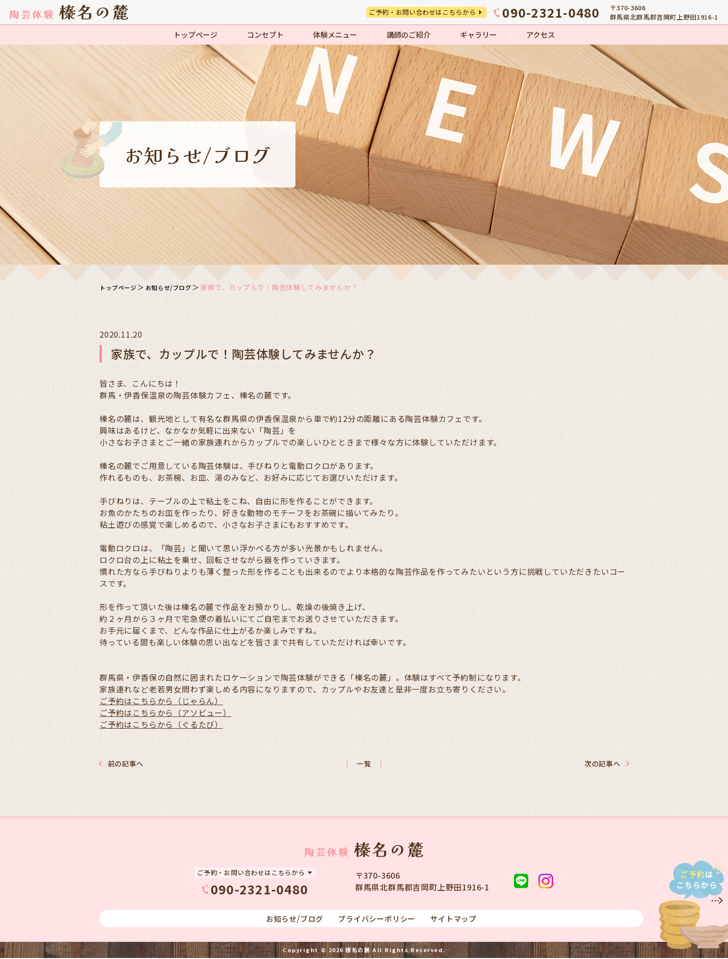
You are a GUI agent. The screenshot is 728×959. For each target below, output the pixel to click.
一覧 (364, 764)
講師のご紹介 (409, 34)
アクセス (540, 34)
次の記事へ (590, 764)
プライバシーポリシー (376, 919)
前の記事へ (137, 764)
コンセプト (265, 34)
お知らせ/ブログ (178, 287)
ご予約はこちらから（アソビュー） (165, 712)
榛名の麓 (357, 951)
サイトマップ (453, 919)
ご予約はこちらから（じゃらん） (161, 701)
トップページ (195, 34)
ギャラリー (478, 34)
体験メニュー (335, 34)
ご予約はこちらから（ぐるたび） (161, 724)
